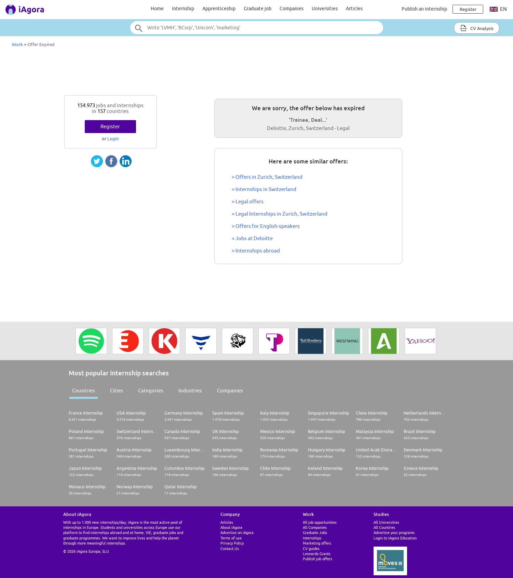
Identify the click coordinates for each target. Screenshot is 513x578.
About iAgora (231, 527)
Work (17, 44)
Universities (325, 8)
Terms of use (231, 538)
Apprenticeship (218, 8)
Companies (291, 8)
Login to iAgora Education (395, 538)
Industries (190, 390)
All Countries (384, 527)
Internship (183, 8)
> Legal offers (248, 201)
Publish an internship (424, 9)
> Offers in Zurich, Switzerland (267, 177)
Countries (83, 390)
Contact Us (229, 548)
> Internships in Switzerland (264, 189)
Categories (150, 390)
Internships (312, 538)
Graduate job (257, 8)
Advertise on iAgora (237, 532)
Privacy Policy (232, 543)
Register (110, 126)
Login (113, 138)
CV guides (311, 548)
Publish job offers (317, 559)
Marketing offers (317, 543)
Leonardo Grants (316, 553)
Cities (116, 390)
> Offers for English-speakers (266, 226)
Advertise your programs (394, 532)
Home (157, 8)
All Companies (315, 527)
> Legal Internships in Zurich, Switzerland (279, 214)
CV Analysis (477, 28)
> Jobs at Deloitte (252, 238)
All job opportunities (320, 522)
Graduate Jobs (315, 532)
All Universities (386, 522)
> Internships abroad (256, 251)
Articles (354, 8)
